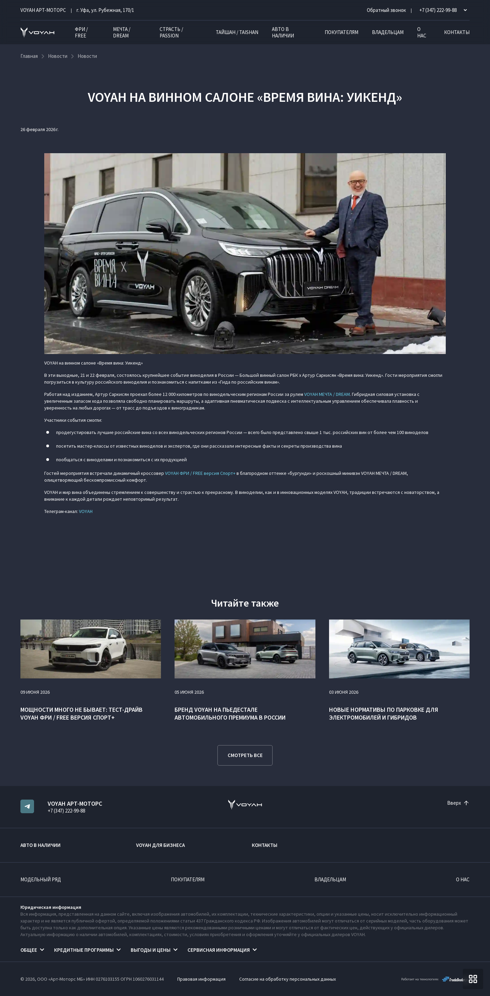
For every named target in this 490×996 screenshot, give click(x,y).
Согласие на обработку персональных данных (287, 979)
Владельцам (388, 32)
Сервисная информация (218, 950)
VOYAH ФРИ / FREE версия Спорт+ (200, 473)
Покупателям (341, 32)
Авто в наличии (283, 32)
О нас (421, 32)
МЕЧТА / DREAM (121, 32)
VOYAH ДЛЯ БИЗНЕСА (160, 845)
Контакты (457, 32)
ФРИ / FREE (81, 32)
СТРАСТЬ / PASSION (171, 32)
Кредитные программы (84, 950)
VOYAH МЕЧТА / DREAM (327, 394)
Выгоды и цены (150, 950)
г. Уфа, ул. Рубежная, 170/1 (105, 10)
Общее (28, 950)
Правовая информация (201, 979)
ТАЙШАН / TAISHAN (237, 32)
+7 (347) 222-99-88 (66, 810)
